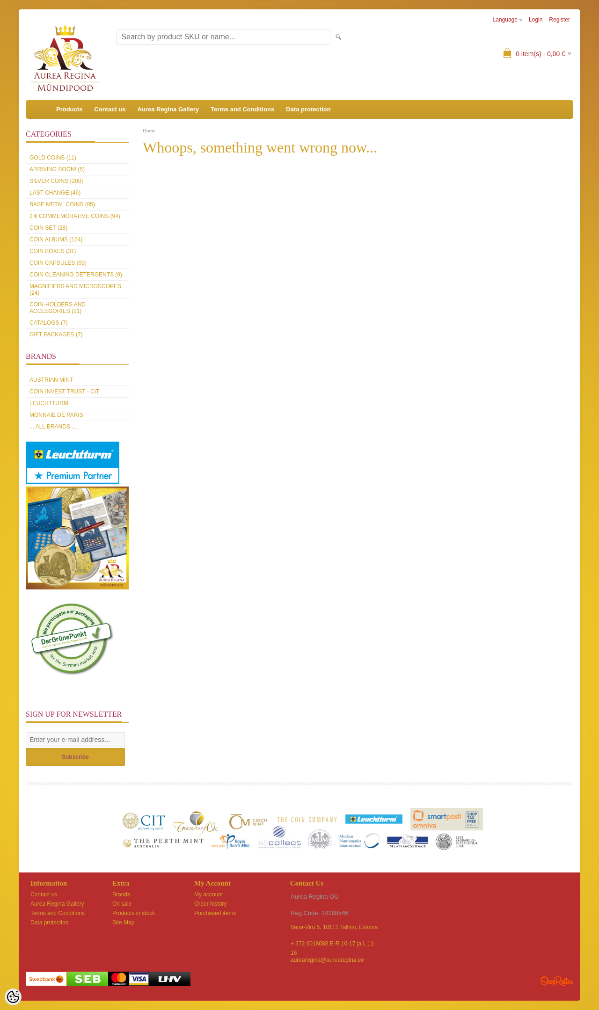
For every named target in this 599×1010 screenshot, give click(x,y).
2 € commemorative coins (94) (74, 216)
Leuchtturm (48, 403)
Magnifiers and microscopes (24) (75, 289)
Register (559, 19)
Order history (210, 904)
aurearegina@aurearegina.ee (327, 960)
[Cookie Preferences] (13, 996)
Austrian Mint (51, 380)
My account (208, 894)
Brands (121, 894)
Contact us (109, 109)
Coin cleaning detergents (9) (75, 274)
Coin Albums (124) (55, 239)
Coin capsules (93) (58, 263)
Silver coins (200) (56, 181)
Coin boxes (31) (52, 251)
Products (69, 109)
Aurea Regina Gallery (168, 109)
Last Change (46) (54, 192)
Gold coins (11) (52, 157)
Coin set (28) (48, 228)
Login (535, 19)
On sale (121, 904)
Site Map (123, 922)
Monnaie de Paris (56, 415)
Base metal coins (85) (62, 204)
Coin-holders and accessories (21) (57, 307)
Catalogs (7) (48, 323)
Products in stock (133, 913)
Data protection (308, 109)
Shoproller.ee (557, 981)
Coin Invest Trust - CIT (64, 391)
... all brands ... (52, 426)
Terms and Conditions (242, 109)
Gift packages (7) (56, 334)
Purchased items (215, 913)
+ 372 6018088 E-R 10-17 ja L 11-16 (333, 944)
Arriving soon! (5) (57, 169)
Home (149, 130)
